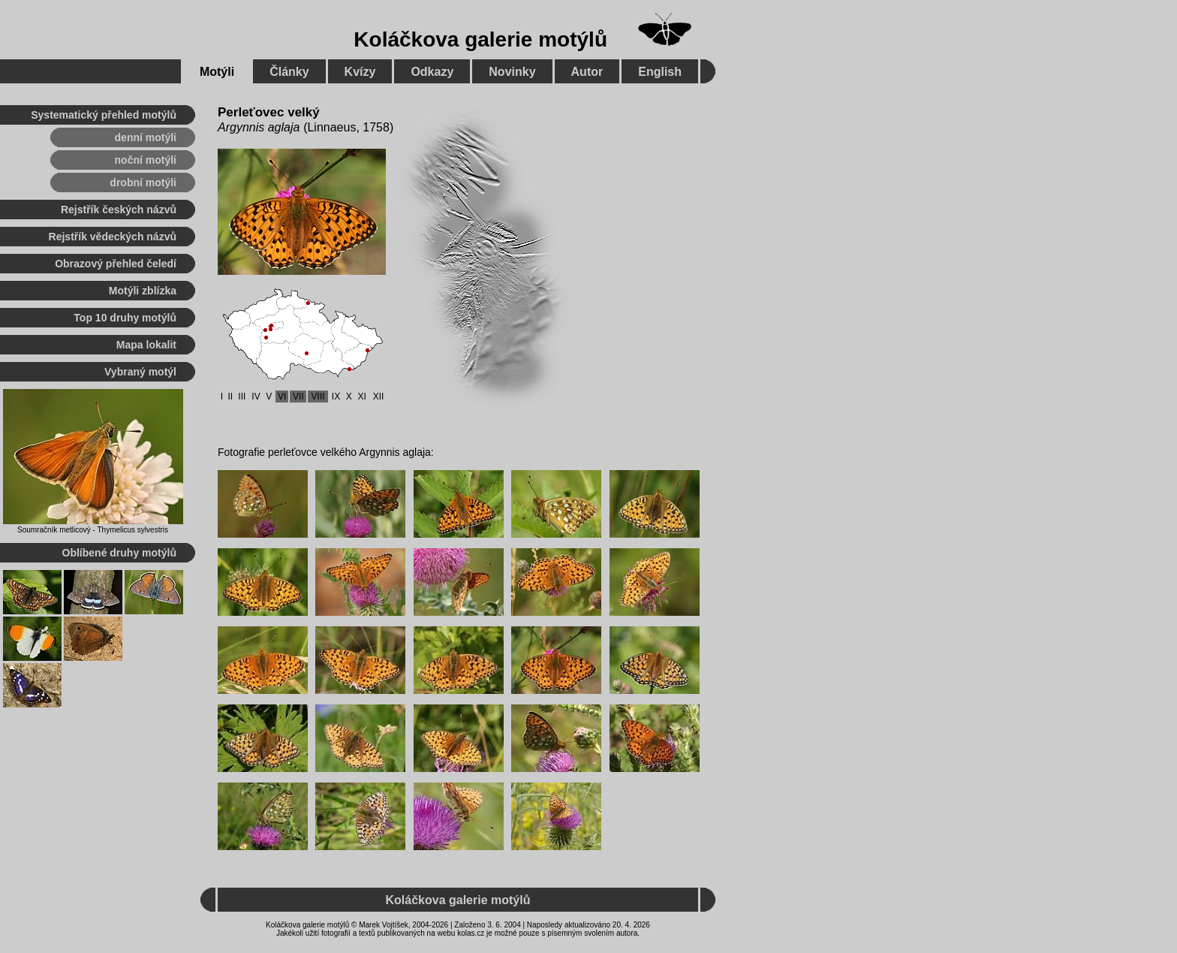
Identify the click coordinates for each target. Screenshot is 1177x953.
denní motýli (145, 137)
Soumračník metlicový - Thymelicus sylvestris (92, 530)
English (660, 71)
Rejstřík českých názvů (118, 210)
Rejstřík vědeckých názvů (112, 237)
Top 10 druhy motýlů (125, 318)
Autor (587, 71)
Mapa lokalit (146, 345)
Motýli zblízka (142, 291)
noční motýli (145, 160)
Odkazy (432, 71)
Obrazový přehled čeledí (115, 264)
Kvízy (360, 71)
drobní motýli (143, 182)
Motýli (217, 71)
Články (289, 71)
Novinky (512, 71)
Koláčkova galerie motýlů (480, 39)
